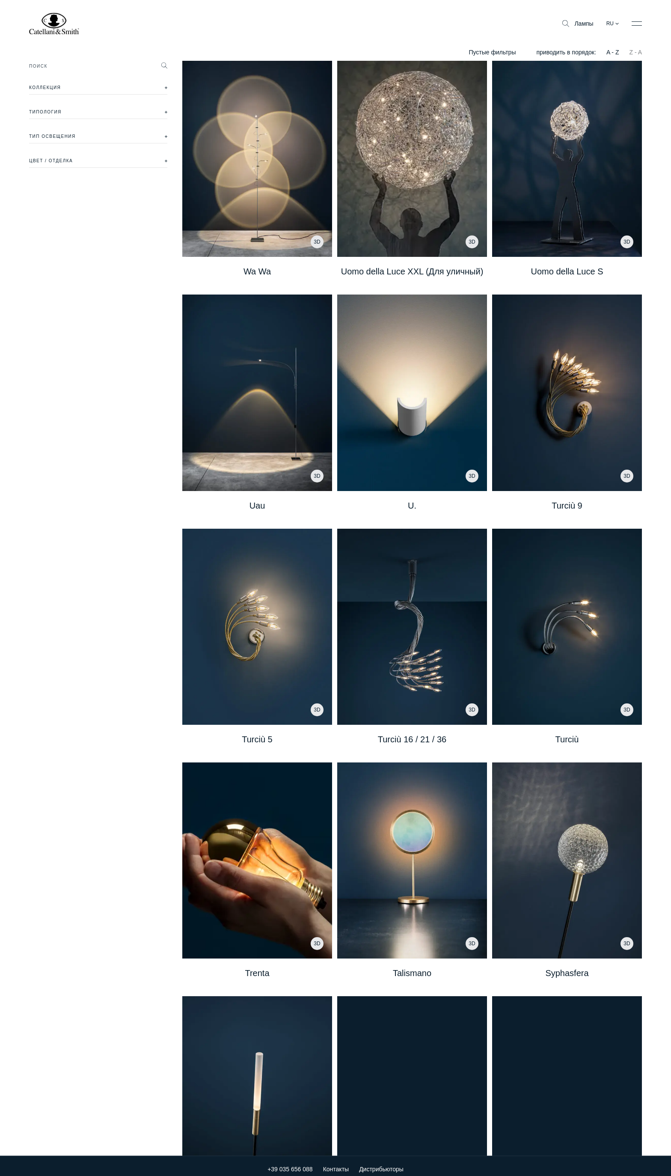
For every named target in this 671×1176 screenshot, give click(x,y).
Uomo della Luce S (567, 271)
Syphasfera (566, 973)
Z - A (635, 52)
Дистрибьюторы (381, 1163)
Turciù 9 (567, 505)
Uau (257, 505)
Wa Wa (257, 271)
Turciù (567, 739)
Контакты (336, 1163)
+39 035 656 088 (290, 1163)
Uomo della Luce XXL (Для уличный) (412, 271)
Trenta (257, 973)
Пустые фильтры (492, 52)
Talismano (412, 973)
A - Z (612, 52)
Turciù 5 (257, 739)
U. (412, 505)
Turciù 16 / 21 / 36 (412, 739)
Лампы (577, 23)
